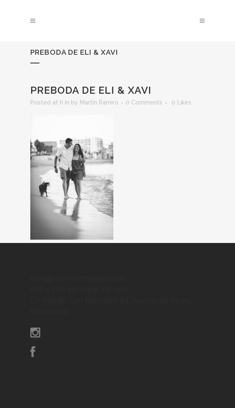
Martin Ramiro (99, 102)
